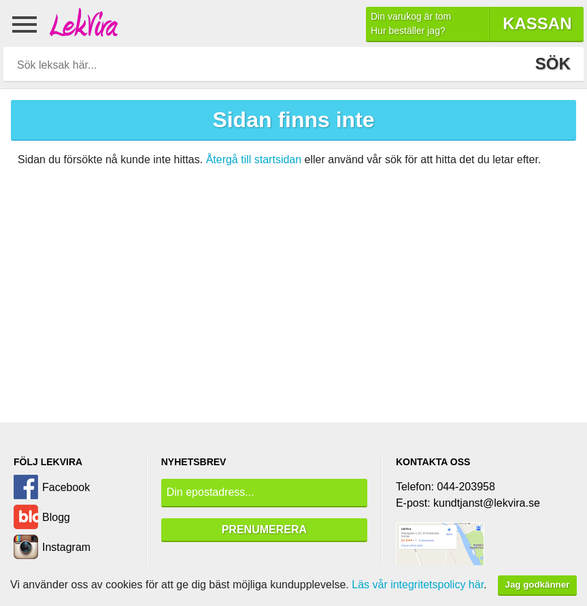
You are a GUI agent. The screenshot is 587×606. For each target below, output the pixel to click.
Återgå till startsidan (254, 159)
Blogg (56, 517)
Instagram (66, 547)
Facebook (66, 487)
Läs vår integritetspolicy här (418, 584)
